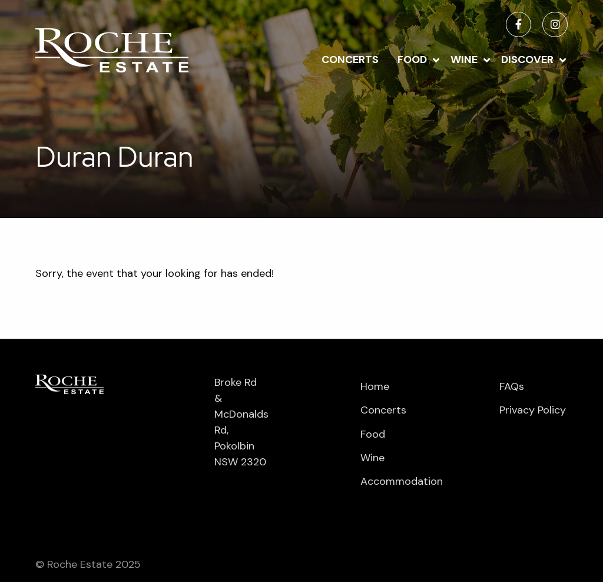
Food (412, 59)
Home (374, 386)
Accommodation (394, 481)
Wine (464, 59)
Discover (527, 59)
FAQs (511, 386)
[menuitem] (350, 59)
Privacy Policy (532, 410)
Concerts (350, 59)
